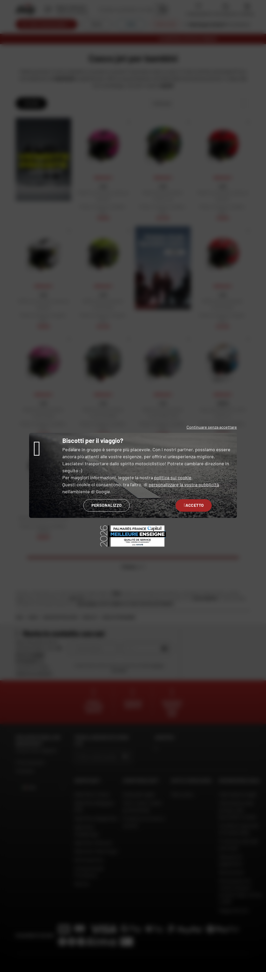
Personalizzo (106, 505)
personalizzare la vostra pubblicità (184, 484)
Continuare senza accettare (212, 427)
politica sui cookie (172, 477)
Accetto (194, 505)
